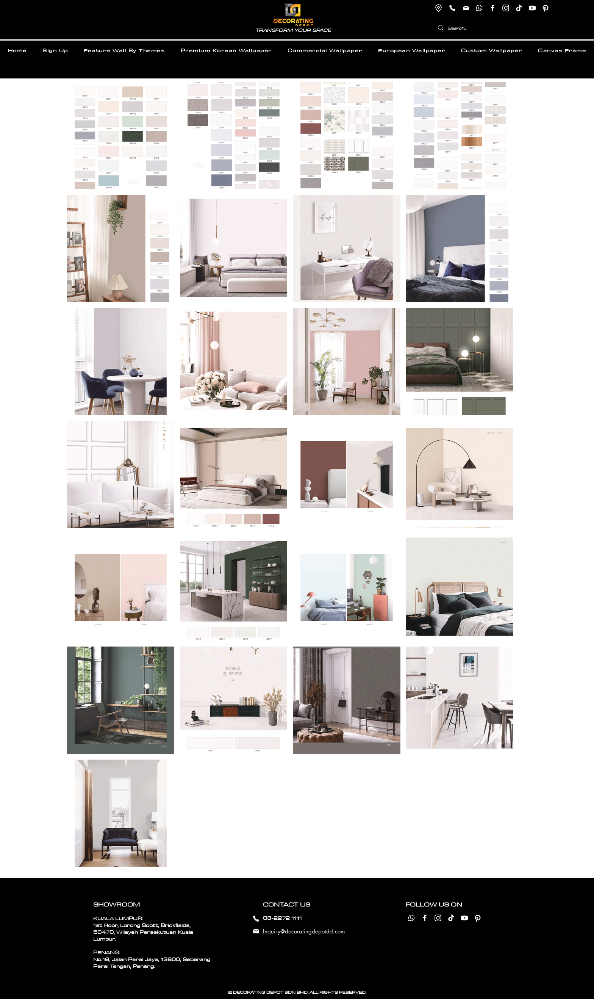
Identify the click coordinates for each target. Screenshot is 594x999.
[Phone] (452, 8)
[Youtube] (532, 8)
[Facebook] (492, 8)
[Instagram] (505, 8)
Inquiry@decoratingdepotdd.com (304, 931)
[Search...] (471, 28)
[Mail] (466, 8)
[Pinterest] (545, 8)
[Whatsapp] (479, 8)
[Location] (438, 8)
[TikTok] (519, 8)
